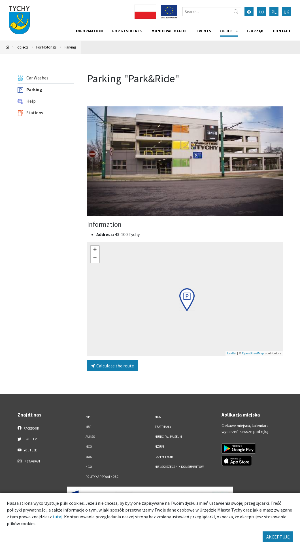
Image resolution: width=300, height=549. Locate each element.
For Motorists (46, 47)
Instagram (29, 461)
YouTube (27, 450)
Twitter (27, 438)
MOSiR (90, 457)
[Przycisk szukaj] (236, 11)
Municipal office (170, 31)
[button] (187, 299)
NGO (89, 467)
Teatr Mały (163, 427)
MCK (158, 417)
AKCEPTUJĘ (278, 537)
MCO (89, 447)
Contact (282, 31)
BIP (88, 417)
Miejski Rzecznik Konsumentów (179, 467)
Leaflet (231, 353)
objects (229, 31)
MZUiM (159, 447)
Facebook (28, 428)
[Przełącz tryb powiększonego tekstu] (261, 11)
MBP (88, 427)
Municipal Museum (168, 437)
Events (204, 31)
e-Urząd (255, 31)
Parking (70, 47)
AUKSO (90, 437)
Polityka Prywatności (102, 477)
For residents (127, 31)
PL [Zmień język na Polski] (273, 12)
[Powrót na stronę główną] (7, 47)
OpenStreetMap (253, 353)
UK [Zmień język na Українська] (286, 12)
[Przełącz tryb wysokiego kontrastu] (249, 11)
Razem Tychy (164, 457)
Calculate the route (112, 366)
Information (89, 31)
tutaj (57, 516)
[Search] (211, 11)
